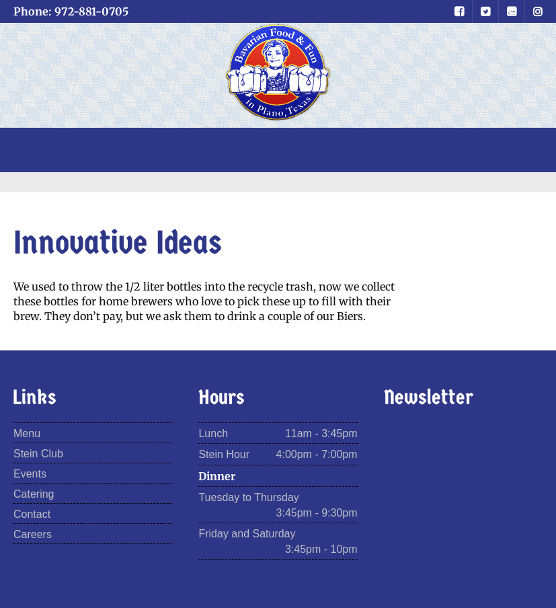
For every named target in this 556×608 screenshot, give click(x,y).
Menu (26, 433)
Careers (32, 534)
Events (29, 474)
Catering (33, 494)
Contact (31, 514)
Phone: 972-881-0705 (70, 11)
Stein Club (38, 453)
